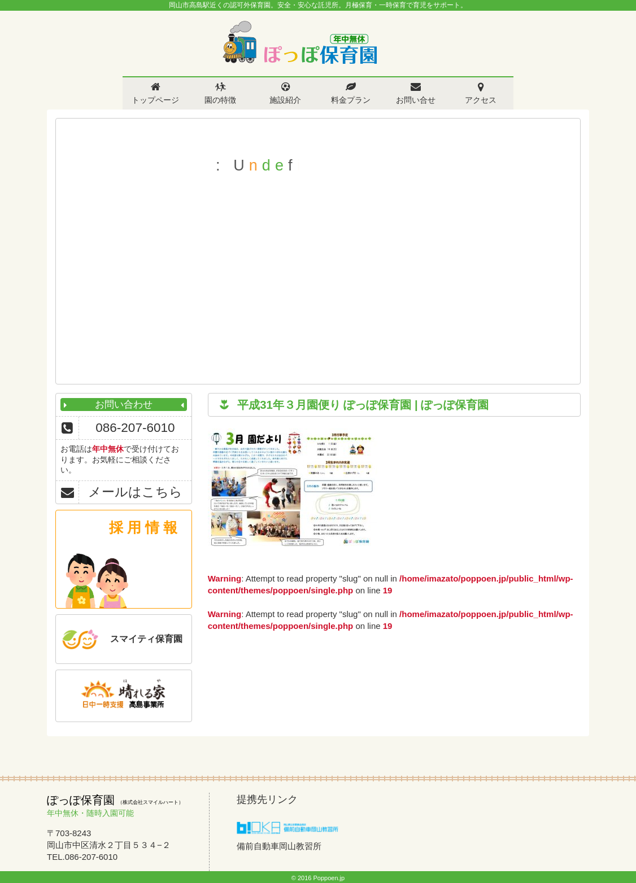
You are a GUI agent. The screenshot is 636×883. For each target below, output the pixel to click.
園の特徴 (220, 99)
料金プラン (351, 99)
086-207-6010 (135, 428)
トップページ (155, 99)
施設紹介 (285, 99)
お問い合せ (415, 99)
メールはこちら (135, 492)
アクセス (480, 99)
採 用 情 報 (143, 527)
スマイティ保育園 (146, 639)
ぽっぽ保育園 (299, 42)
